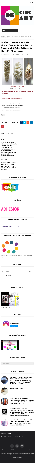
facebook (16, 271)
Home (2, 35)
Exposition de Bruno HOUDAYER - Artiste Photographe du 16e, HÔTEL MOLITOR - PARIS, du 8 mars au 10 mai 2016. (21, 422)
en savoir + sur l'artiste (17, 86)
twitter (16, 279)
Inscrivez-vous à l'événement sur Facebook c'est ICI (12, 98)
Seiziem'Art (18, 457)
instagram (16, 275)
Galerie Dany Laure (16, 388)
